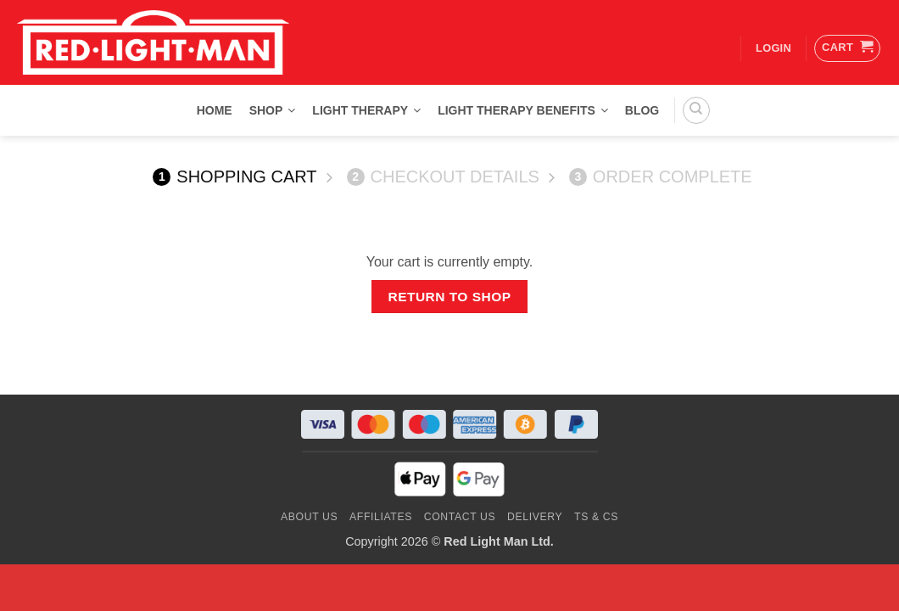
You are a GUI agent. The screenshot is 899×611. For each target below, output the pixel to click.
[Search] (696, 110)
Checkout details (443, 176)
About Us (309, 517)
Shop (272, 110)
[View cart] (847, 48)
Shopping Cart (234, 176)
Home (214, 110)
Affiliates (380, 517)
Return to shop (449, 296)
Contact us (460, 517)
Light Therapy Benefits (523, 110)
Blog (642, 110)
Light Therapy (366, 110)
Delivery (534, 517)
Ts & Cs (596, 517)
